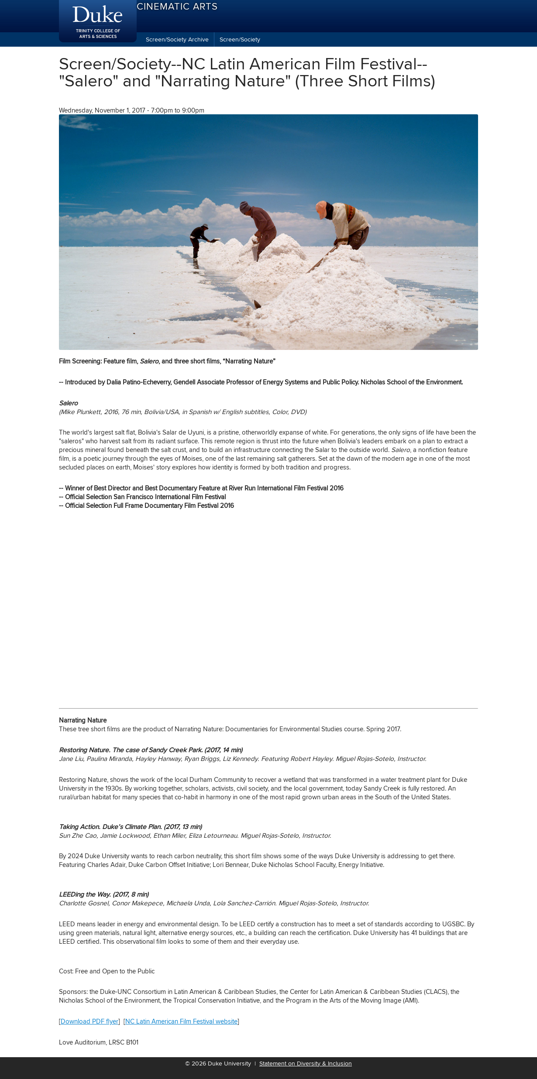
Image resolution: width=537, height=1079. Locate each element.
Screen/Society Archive (177, 39)
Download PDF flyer (89, 1021)
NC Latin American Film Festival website (181, 1021)
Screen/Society (240, 39)
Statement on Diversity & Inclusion (305, 1063)
